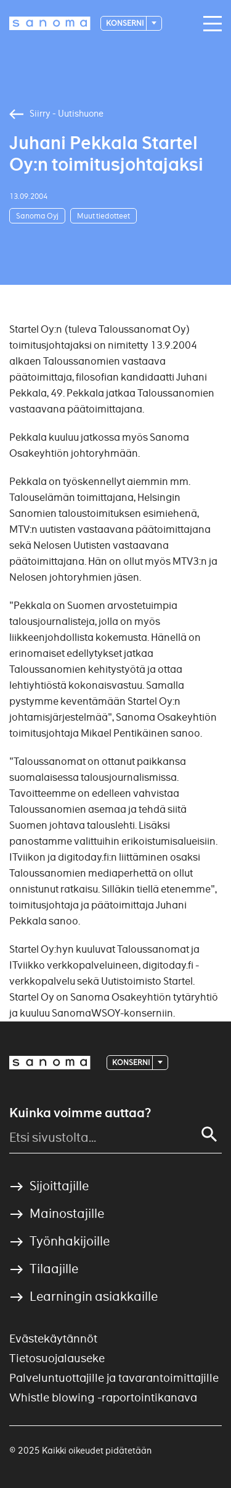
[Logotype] (50, 23)
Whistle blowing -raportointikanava (103, 1397)
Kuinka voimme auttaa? (80, 1113)
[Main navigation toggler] (209, 24)
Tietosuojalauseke (57, 1358)
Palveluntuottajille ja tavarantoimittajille (114, 1378)
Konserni (125, 23)
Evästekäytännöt (53, 1338)
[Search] (209, 1134)
